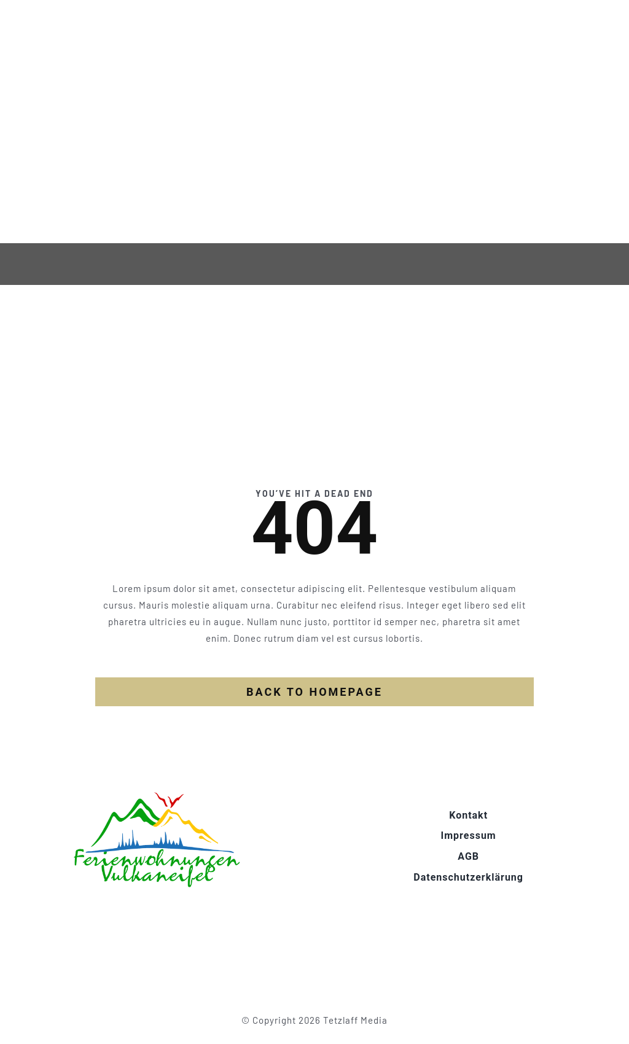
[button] (27, 1017)
